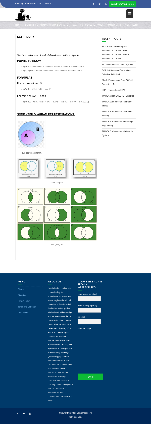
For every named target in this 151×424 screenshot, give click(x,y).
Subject (89, 319)
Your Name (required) (89, 296)
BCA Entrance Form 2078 (113, 90)
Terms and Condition (27, 307)
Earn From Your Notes (122, 4)
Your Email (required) (89, 308)
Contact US (23, 313)
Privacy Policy (24, 301)
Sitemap (21, 289)
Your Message (89, 348)
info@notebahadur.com (28, 3)
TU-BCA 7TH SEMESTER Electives (118, 96)
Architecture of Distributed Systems (117, 64)
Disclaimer (22, 295)
